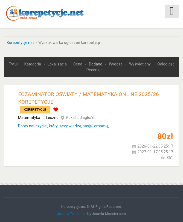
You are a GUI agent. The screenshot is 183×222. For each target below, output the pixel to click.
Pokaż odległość (80, 117)
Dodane (96, 63)
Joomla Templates (71, 213)
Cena (78, 63)
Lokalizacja (58, 63)
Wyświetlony (140, 63)
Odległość (166, 63)
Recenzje (94, 69)
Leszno (52, 117)
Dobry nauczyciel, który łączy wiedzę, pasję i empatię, (63, 125)
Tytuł (14, 63)
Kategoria (33, 63)
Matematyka (29, 117)
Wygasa (116, 63)
